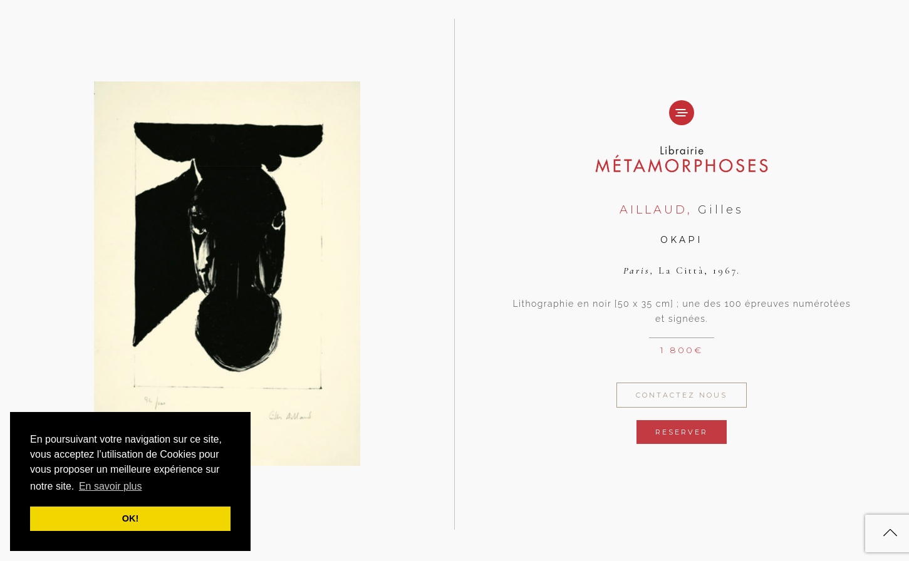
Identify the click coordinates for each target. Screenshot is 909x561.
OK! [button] (130, 518)
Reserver (681, 432)
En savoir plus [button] (110, 486)
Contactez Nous (681, 395)
